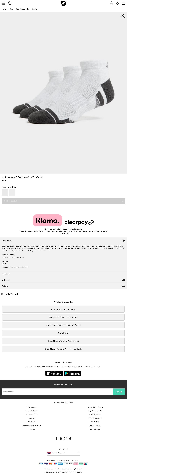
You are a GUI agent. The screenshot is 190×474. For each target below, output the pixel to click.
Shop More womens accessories (63, 341)
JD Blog (32, 429)
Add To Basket (10, 201)
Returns (5, 286)
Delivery (5, 280)
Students (31, 418)
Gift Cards (32, 422)
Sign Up (118, 392)
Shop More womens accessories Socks (63, 349)
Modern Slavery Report (32, 426)
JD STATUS (95, 422)
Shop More (63, 333)
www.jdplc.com (76, 469)
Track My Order (95, 414)
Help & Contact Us (95, 411)
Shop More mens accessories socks (63, 325)
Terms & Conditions (95, 407)
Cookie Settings (95, 426)
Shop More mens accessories (63, 317)
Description (7, 240)
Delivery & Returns (95, 418)
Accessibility (95, 429)
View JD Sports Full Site (63, 402)
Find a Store (32, 407)
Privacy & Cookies (32, 411)
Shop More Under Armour (63, 309)
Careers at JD (31, 414)
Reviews (5, 274)
